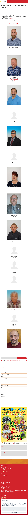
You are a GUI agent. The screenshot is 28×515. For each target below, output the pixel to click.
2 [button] (14, 443)
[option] (14, 425)
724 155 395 (14, 81)
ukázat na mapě (5, 469)
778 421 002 (14, 52)
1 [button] (13, 443)
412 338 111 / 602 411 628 (6, 471)
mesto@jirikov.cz (5, 473)
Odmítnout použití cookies (14, 510)
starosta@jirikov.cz (14, 49)
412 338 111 (14, 80)
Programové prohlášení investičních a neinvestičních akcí (13, 360)
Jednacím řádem (12, 18)
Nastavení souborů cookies (14, 512)
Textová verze (9, 0)
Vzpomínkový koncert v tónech (6, 454)
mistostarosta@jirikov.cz (14, 79)
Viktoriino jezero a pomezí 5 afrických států (8, 449)
